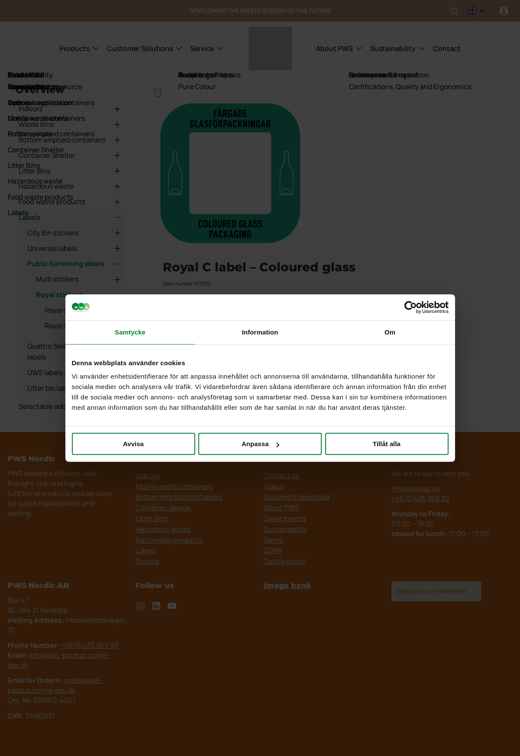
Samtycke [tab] (130, 332)
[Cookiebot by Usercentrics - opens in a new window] (411, 307)
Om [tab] (389, 332)
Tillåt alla (386, 443)
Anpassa (260, 443)
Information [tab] (260, 332)
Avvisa (133, 443)
